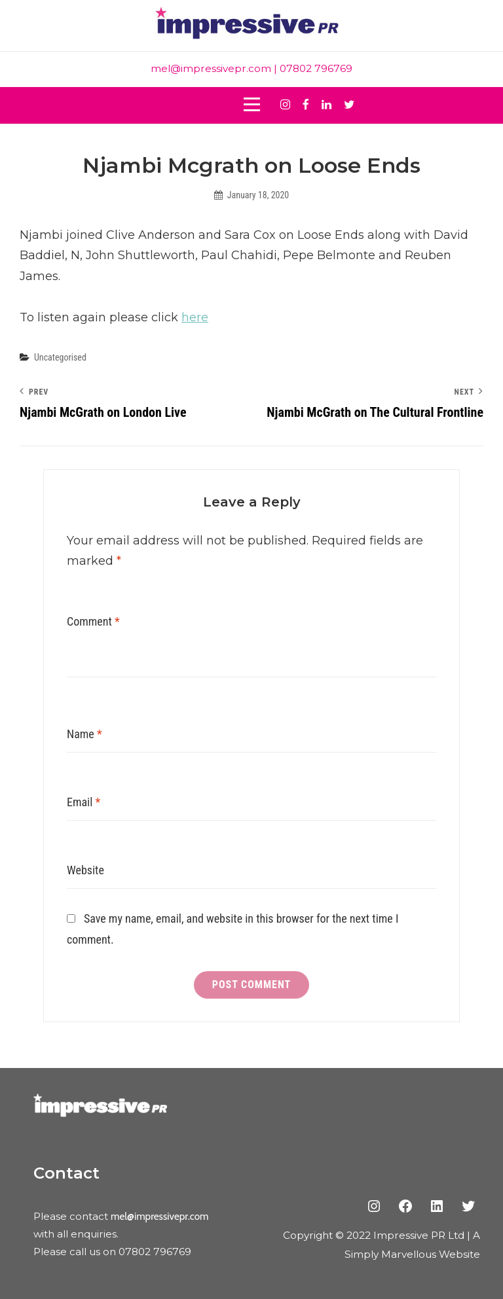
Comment (93, 621)
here (194, 317)
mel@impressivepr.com (211, 68)
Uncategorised (60, 357)
